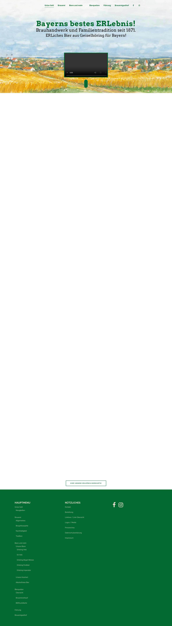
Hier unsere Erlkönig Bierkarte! (86, 483)
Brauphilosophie (22, 526)
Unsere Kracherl (22, 577)
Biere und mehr (20, 543)
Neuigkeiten (20, 510)
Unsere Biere (21, 546)
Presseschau (70, 528)
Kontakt (68, 507)
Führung (18, 610)
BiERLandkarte (21, 603)
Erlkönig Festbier (23, 565)
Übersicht (19, 593)
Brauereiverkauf (22, 598)
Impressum (69, 538)
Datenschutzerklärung (73, 533)
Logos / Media (70, 522)
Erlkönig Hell (22, 550)
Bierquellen (19, 589)
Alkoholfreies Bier (22, 582)
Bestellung (69, 512)
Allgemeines (20, 521)
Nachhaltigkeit (21, 531)
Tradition (19, 536)
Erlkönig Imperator (24, 570)
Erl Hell (19, 555)
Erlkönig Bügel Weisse (25, 560)
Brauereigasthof (21, 615)
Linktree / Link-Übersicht (74, 517)
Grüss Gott (19, 507)
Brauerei (18, 517)
